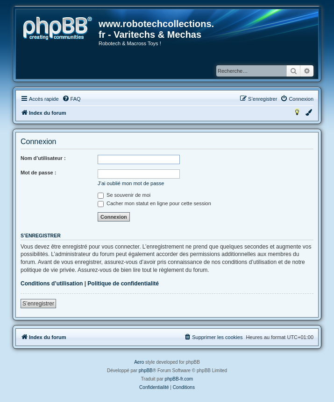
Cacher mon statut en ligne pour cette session (154, 203)
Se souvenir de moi (124, 195)
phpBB (146, 370)
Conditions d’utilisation (52, 283)
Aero (139, 362)
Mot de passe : (38, 172)
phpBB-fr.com (179, 378)
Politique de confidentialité (123, 283)
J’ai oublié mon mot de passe (131, 183)
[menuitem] (71, 98)
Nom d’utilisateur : (43, 158)
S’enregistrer (38, 303)
